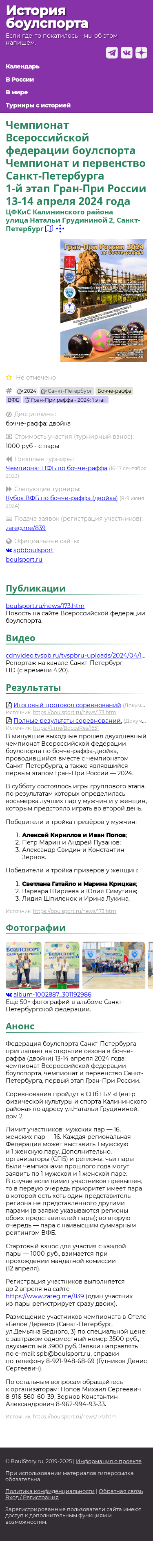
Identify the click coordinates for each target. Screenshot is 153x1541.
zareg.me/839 (26, 528)
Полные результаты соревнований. (67, 720)
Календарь (22, 66)
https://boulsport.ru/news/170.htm (75, 1417)
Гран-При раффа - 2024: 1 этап (66, 400)
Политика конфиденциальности (50, 1491)
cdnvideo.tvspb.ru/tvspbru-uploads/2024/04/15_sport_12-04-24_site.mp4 (76, 655)
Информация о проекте (109, 1461)
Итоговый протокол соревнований (67, 705)
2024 (27, 391)
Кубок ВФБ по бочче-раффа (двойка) (62, 498)
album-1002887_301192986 (48, 994)
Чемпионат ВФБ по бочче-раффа (56, 468)
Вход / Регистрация (32, 1497)
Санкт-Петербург (66, 391)
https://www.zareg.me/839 (45, 1296)
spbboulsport (29, 550)
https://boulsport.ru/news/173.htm (74, 712)
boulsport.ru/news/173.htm (45, 606)
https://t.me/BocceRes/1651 (66, 728)
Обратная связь (121, 1491)
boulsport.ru (24, 559)
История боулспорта (47, 17)
